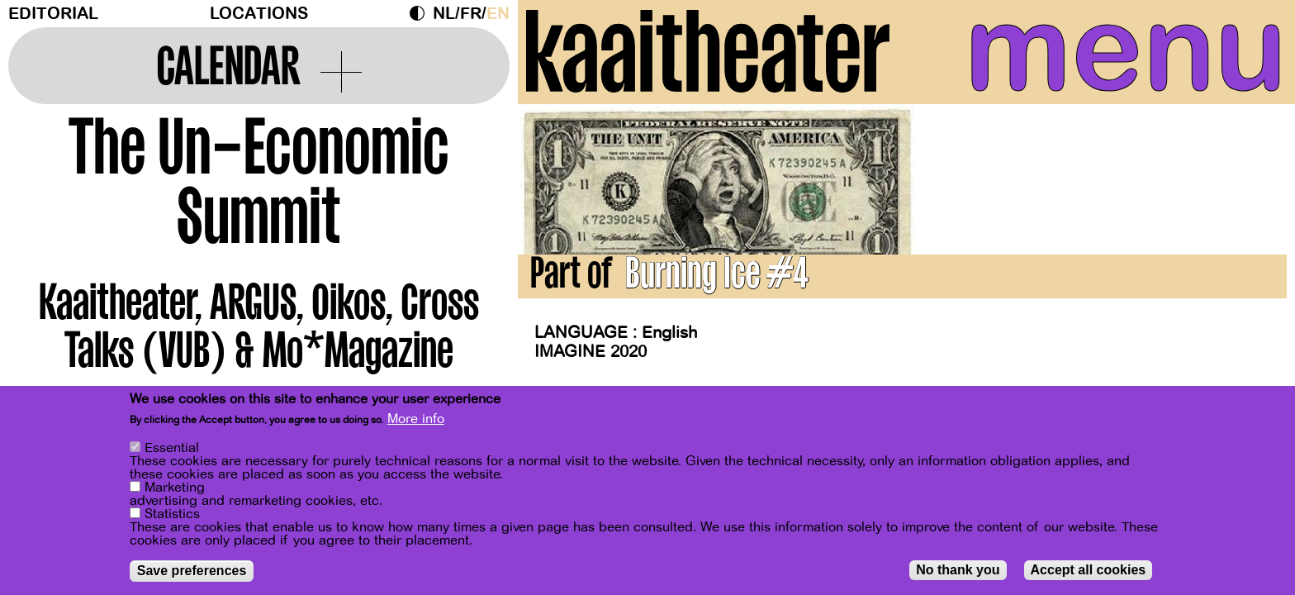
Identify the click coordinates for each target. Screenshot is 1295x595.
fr (470, 13)
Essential (172, 451)
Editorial (53, 13)
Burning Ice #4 (717, 277)
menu (1126, 49)
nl (444, 13)
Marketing (175, 491)
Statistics (172, 517)
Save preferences (192, 574)
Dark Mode (421, 13)
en (498, 13)
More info (415, 423)
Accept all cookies (1088, 573)
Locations (259, 13)
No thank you (957, 573)
